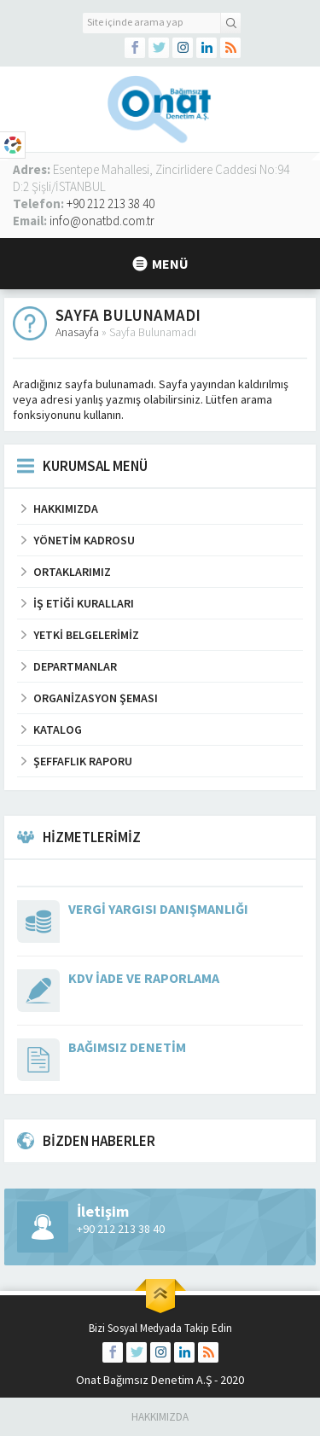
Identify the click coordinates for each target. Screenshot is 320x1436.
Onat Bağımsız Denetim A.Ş (144, 1379)
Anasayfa (77, 332)
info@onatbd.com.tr (101, 220)
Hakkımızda (160, 1417)
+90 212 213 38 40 (110, 203)
